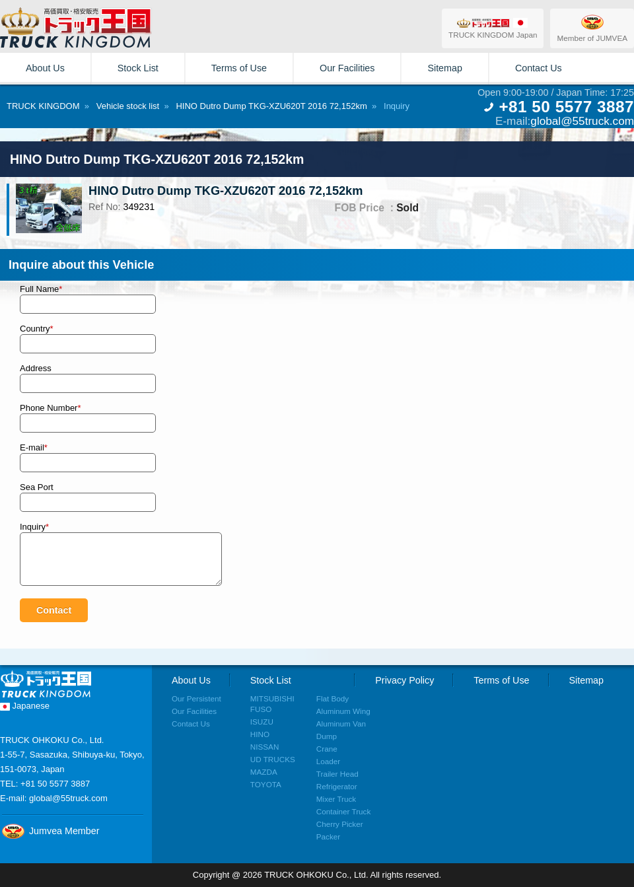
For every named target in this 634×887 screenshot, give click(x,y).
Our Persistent (196, 698)
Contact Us (538, 68)
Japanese (25, 706)
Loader (328, 761)
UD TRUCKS (272, 759)
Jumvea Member (49, 831)
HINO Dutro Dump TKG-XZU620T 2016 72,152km (271, 106)
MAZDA (263, 771)
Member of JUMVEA (592, 28)
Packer (328, 836)
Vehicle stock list (127, 106)
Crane (326, 748)
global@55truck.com (582, 120)
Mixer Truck (336, 799)
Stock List (138, 68)
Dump (326, 736)
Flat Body (332, 698)
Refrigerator (336, 786)
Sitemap (444, 68)
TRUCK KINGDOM (43, 106)
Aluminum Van (341, 723)
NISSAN (264, 746)
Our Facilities (347, 68)
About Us (45, 68)
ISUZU (261, 721)
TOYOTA (265, 784)
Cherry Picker (339, 824)
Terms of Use (239, 68)
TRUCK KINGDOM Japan (492, 28)
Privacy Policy (404, 680)
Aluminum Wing (343, 711)
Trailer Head (337, 773)
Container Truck (343, 811)
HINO (259, 734)
